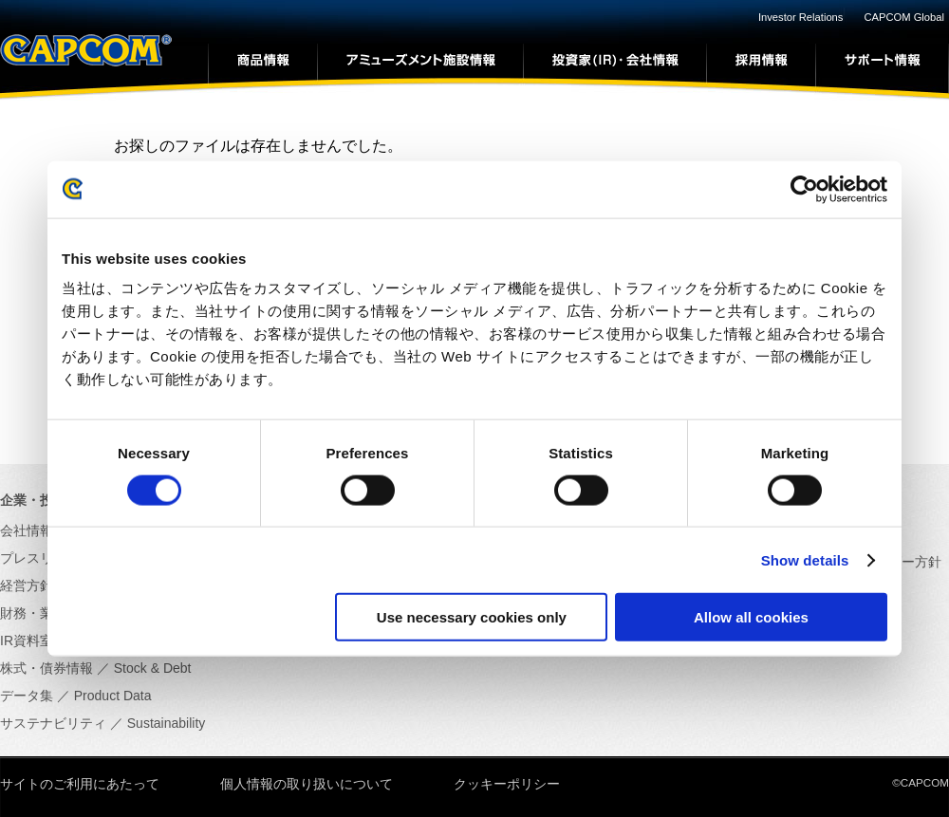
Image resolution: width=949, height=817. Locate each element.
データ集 (26, 695)
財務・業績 (33, 613)
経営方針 (26, 585)
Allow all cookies (751, 617)
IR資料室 (26, 640)
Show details (805, 559)
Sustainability (166, 723)
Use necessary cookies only (472, 617)
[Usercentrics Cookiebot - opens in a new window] (804, 189)
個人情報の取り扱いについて (306, 783)
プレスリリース (46, 558)
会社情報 (26, 530)
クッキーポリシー (507, 783)
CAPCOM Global (904, 17)
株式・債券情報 (46, 668)
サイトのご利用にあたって (79, 783)
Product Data (113, 695)
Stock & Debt (153, 668)
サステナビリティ (53, 723)
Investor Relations (801, 17)
